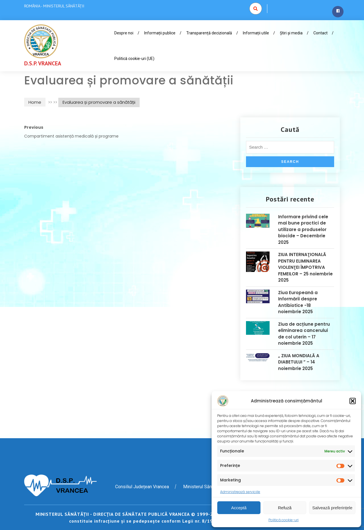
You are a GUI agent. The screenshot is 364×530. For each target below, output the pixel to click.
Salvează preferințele (332, 507)
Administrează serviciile (240, 491)
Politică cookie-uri (283, 519)
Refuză (285, 507)
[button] (352, 401)
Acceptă (239, 507)
